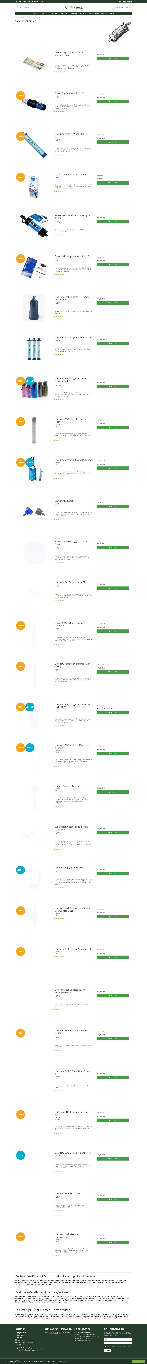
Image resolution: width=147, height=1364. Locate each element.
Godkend (107, 1350)
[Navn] (118, 1339)
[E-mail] (118, 1343)
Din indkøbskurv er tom (123, 7)
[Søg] (23, 7)
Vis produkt (112, 58)
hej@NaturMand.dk (27, 1343)
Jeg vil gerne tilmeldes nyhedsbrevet (119, 1346)
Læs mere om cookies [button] (60, 1361)
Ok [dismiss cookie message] (138, 1361)
